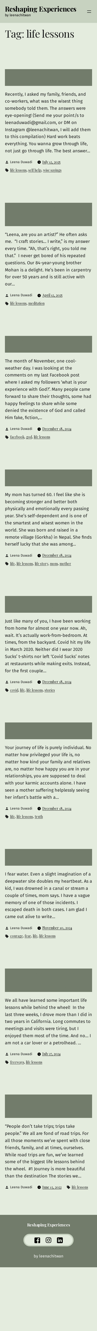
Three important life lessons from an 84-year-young (48, 214)
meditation (36, 303)
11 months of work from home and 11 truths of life (48, 604)
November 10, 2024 (57, 927)
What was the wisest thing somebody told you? (48, 77)
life (12, 563)
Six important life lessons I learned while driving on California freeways (48, 980)
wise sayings (52, 170)
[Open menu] (89, 12)
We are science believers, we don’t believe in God (48, 344)
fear (28, 936)
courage (16, 936)
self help (34, 170)
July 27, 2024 (51, 1053)
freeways (17, 1062)
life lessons (18, 170)
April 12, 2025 (52, 295)
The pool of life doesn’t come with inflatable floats (48, 857)
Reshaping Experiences (40, 8)
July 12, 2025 (51, 162)
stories (50, 690)
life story (41, 563)
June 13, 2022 (52, 1187)
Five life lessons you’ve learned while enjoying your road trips (48, 1106)
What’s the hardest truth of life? (48, 730)
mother (65, 563)
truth (39, 816)
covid (14, 690)
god (29, 437)
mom (54, 563)
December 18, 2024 (56, 428)
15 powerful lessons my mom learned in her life (48, 478)
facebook (17, 437)
